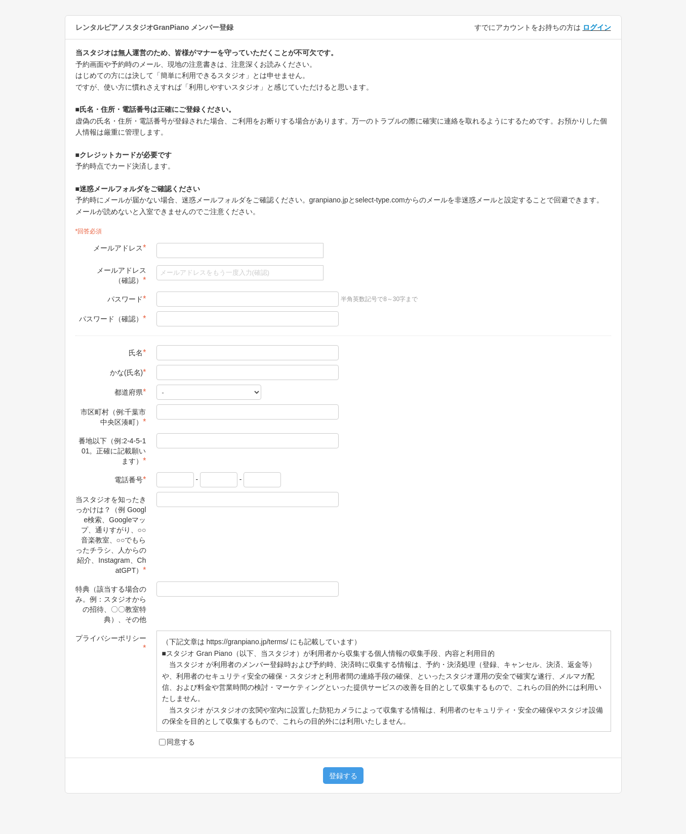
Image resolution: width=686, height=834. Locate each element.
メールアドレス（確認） (121, 275)
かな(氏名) (128, 372)
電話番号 (130, 479)
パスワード (126, 299)
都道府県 (130, 392)
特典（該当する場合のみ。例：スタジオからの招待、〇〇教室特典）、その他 (110, 604)
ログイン (597, 27)
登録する (343, 775)
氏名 (137, 352)
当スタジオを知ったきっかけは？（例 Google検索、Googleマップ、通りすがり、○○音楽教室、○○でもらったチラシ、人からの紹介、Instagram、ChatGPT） (110, 534)
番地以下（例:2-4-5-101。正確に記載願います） (112, 451)
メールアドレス (119, 247)
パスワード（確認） (112, 318)
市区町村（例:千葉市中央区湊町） (113, 417)
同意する (177, 742)
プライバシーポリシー (110, 643)
